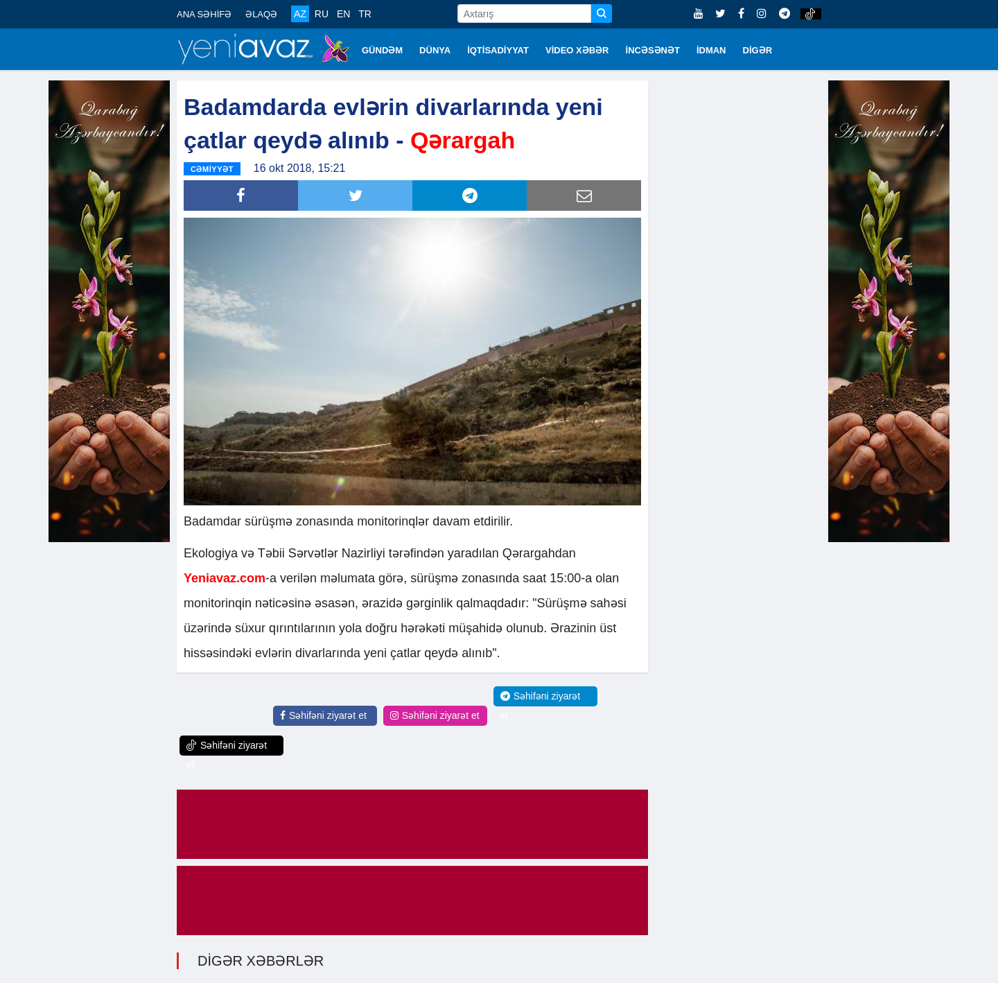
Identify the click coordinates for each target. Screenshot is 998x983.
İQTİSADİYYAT (498, 50)
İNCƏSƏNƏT (653, 50)
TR (364, 13)
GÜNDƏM (382, 50)
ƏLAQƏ (261, 14)
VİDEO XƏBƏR (577, 50)
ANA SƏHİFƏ (204, 14)
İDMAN (711, 50)
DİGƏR (758, 50)
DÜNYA (434, 50)
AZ (300, 13)
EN (343, 13)
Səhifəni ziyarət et (323, 715)
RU (322, 13)
